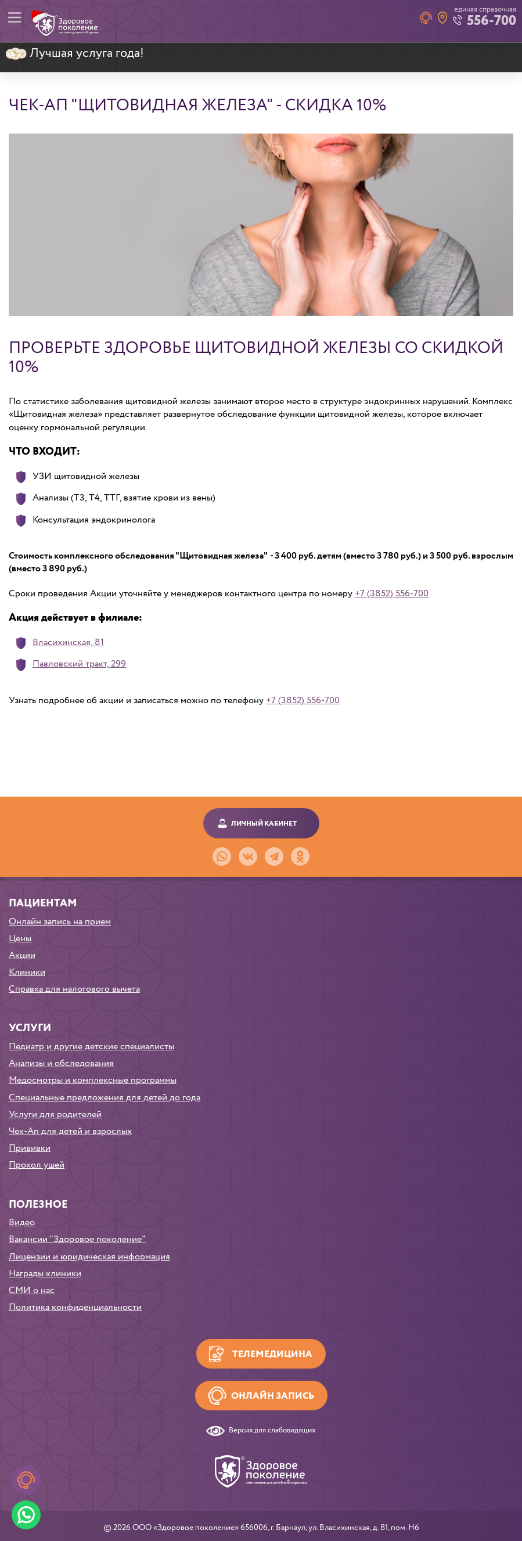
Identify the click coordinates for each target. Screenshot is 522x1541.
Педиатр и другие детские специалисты (91, 1046)
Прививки (30, 1148)
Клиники (27, 972)
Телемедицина (272, 1354)
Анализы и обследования (61, 1063)
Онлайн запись (272, 1396)
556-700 (491, 21)
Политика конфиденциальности (75, 1307)
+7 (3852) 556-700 (392, 593)
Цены (20, 938)
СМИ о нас (32, 1290)
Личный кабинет (264, 824)
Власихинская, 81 (68, 642)
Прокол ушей (36, 1165)
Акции (22, 955)
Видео (22, 1222)
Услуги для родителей (55, 1114)
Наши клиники (442, 18)
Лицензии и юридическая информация (89, 1256)
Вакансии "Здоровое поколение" (77, 1239)
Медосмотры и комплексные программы (93, 1080)
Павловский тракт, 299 (79, 664)
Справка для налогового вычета (74, 989)
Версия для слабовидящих (272, 1431)
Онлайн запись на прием (60, 921)
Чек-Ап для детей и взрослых (70, 1131)
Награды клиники (45, 1273)
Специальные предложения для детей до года (104, 1097)
